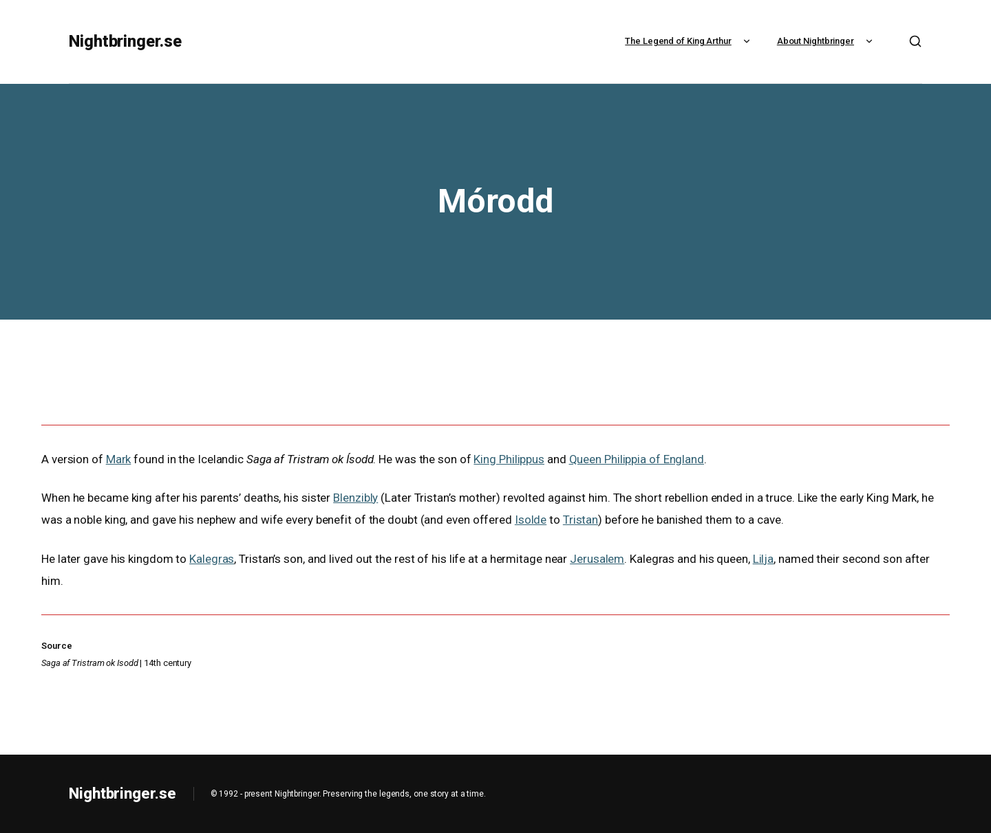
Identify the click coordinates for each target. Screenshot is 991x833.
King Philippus (508, 459)
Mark (118, 459)
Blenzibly (355, 497)
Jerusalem (597, 559)
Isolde (530, 519)
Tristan (580, 519)
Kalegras (211, 559)
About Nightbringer (826, 41)
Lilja (763, 559)
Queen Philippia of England (636, 459)
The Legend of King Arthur (689, 41)
